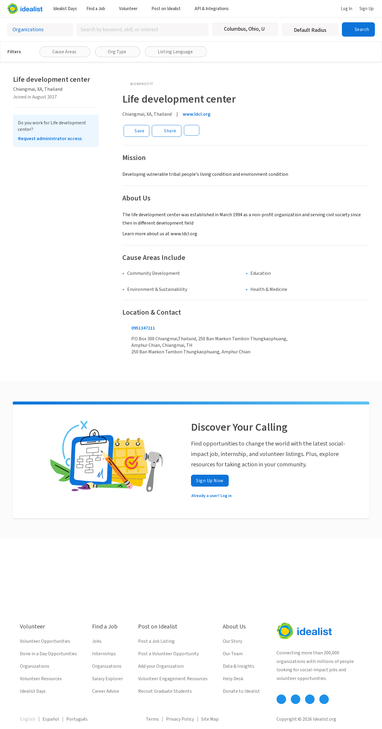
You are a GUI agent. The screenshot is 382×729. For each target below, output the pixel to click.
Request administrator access (50, 138)
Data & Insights (238, 666)
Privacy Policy (180, 719)
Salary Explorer (107, 678)
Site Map (210, 719)
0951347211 (143, 328)
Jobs (97, 641)
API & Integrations (214, 9)
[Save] (136, 131)
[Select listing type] (40, 29)
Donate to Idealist (241, 691)
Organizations (34, 666)
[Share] (166, 131)
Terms (152, 719)
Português (77, 719)
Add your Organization (161, 666)
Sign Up (366, 9)
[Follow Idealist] (281, 699)
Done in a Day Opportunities (48, 653)
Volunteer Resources (41, 678)
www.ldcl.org (196, 114)
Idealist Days (65, 9)
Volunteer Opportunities (45, 641)
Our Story (232, 641)
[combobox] (142, 29)
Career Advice (105, 691)
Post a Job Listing (156, 641)
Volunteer (130, 9)
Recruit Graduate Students (165, 691)
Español (50, 719)
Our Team (233, 653)
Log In (346, 9)
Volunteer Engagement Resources (173, 678)
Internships (104, 653)
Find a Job (98, 9)
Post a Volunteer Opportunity (168, 653)
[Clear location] (270, 29)
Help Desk (233, 678)
